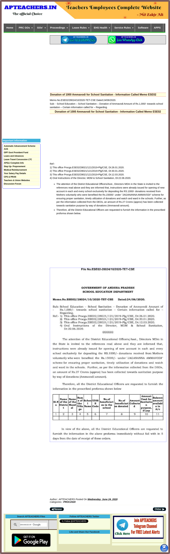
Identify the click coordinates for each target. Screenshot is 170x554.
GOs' (40, 27)
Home (9, 27)
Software (143, 27)
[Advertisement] (108, 67)
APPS (157, 27)
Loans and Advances (14, 156)
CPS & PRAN (10, 177)
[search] (33, 525)
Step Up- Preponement (14, 166)
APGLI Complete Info (14, 163)
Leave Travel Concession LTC (18, 159)
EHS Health (100, 27)
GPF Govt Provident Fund (16, 152)
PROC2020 (69, 502)
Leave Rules (79, 27)
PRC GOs (24, 27)
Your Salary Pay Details (15, 173)
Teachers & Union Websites (17, 180)
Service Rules (122, 27)
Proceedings (57, 27)
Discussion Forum (12, 184)
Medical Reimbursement (15, 170)
